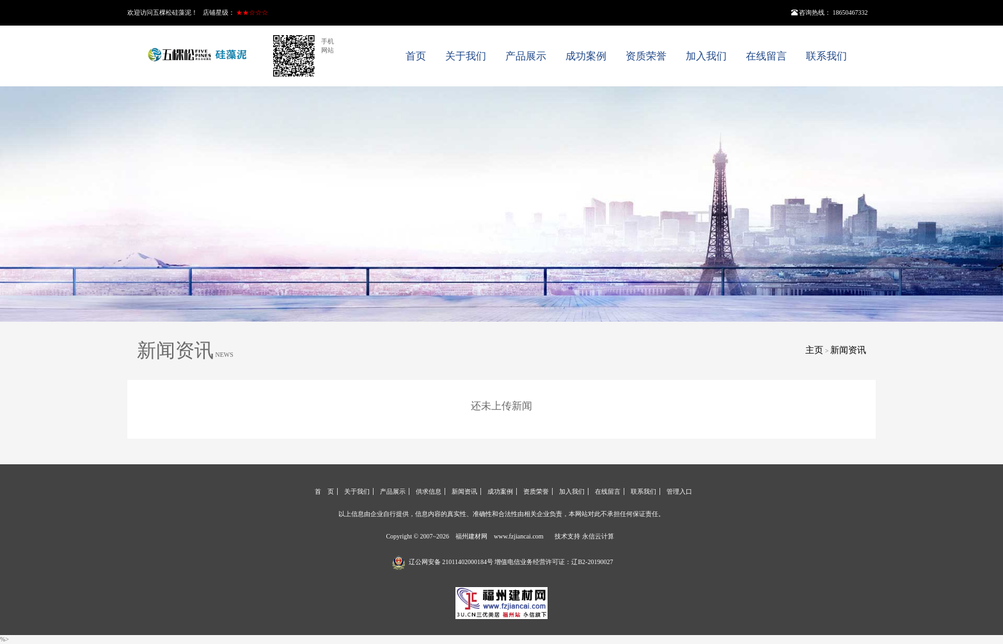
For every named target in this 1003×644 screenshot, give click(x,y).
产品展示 (525, 56)
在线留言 (766, 56)
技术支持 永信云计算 (584, 536)
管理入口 (679, 491)
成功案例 (585, 56)
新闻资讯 (848, 350)
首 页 (324, 491)
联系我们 (826, 56)
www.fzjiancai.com (519, 536)
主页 (814, 350)
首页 (416, 56)
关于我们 (465, 56)
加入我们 (706, 56)
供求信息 (428, 491)
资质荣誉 (646, 56)
